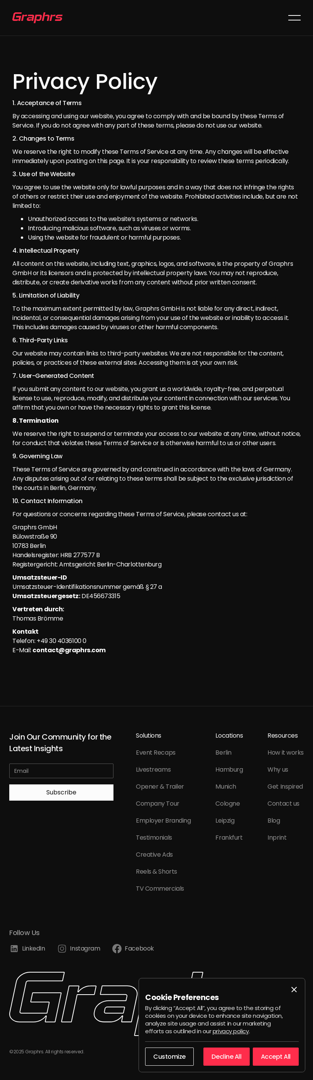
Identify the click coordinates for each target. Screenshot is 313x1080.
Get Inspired (285, 786)
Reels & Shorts (156, 871)
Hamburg (229, 769)
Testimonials (154, 837)
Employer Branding (163, 820)
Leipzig (224, 820)
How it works (285, 752)
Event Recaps (156, 752)
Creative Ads (154, 854)
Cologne (227, 803)
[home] (37, 17)
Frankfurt (228, 837)
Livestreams (153, 769)
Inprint (276, 837)
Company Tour (157, 803)
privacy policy (231, 1031)
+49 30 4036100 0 (61, 640)
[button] (294, 17)
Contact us (283, 803)
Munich (225, 786)
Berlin (223, 752)
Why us (277, 769)
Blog (273, 820)
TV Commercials (160, 888)
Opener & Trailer (160, 786)
